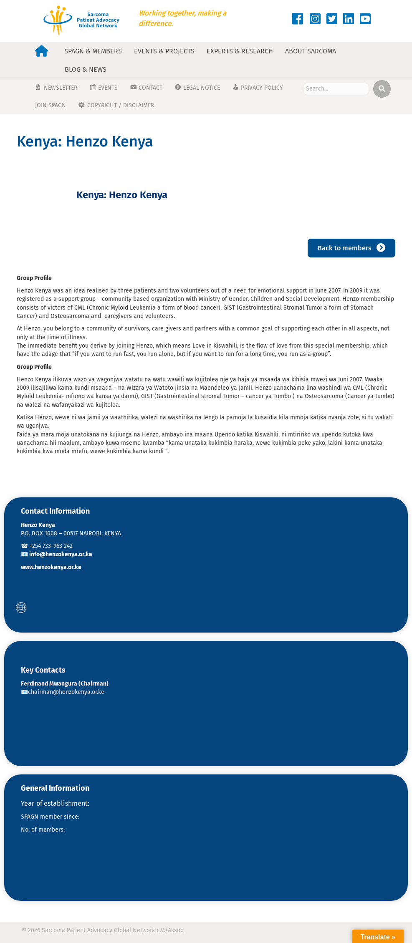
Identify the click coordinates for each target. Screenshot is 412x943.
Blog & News (85, 69)
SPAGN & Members (93, 51)
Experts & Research (240, 51)
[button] (21, 607)
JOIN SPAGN (50, 105)
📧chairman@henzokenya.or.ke (62, 692)
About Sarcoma (310, 51)
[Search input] (336, 89)
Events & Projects (164, 51)
